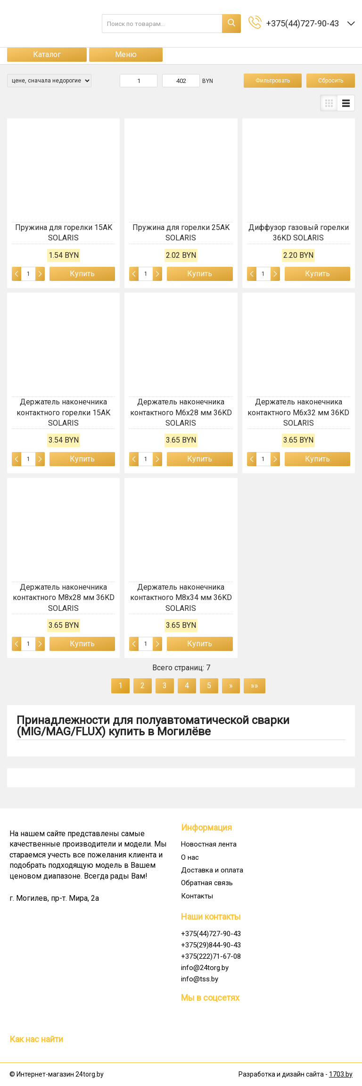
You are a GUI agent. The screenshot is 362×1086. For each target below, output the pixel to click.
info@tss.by (199, 979)
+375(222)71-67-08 (211, 956)
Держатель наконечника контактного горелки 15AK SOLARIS (63, 412)
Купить (82, 273)
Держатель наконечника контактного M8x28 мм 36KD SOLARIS (64, 598)
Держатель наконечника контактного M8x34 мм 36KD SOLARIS (181, 598)
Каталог (47, 54)
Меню (126, 54)
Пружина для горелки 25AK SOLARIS (181, 232)
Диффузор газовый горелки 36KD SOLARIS (298, 232)
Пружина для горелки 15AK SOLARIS (63, 232)
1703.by (341, 1074)
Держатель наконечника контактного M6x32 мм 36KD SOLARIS (298, 412)
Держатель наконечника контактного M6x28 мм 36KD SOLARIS (181, 412)
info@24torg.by (205, 967)
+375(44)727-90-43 (211, 934)
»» (254, 685)
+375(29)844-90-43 (211, 945)
